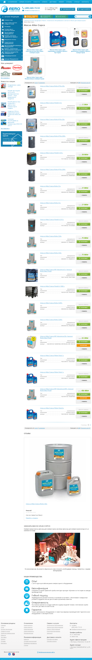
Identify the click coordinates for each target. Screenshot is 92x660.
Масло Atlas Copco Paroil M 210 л (52, 219)
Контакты (85, 2)
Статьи (76, 2)
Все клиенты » (5, 78)
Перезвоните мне (68, 9)
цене (36, 82)
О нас (2, 627)
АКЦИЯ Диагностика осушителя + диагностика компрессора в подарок (14, 105)
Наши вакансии (28, 629)
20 (79, 82)
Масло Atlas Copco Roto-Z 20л (36, 504)
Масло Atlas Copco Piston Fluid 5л (52, 408)
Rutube (13, 654)
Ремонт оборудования (53, 629)
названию (42, 82)
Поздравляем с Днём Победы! (14, 85)
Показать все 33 (85, 82)
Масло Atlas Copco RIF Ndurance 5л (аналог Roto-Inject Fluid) (56, 270)
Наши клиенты (28, 627)
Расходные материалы (53, 631)
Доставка (53, 2)
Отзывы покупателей (30, 641)
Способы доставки (52, 639)
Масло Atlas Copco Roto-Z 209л (51, 303)
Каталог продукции (6, 629)
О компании (12, 2)
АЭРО (11, 9)
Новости (36, 2)
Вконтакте (9, 654)
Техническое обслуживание (55, 625)
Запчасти (49, 633)
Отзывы (69, 2)
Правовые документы (30, 643)
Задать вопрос (85, 9)
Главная (4, 2)
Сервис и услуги (25, 2)
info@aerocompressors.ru (32, 10)
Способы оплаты (52, 641)
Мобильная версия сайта (47, 652)
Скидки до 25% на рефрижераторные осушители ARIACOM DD (14, 113)
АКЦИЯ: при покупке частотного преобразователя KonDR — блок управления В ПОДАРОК (14, 95)
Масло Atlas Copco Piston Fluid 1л (52, 355)
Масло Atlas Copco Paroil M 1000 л (52, 286)
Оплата (44, 2)
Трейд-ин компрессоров (8, 633)
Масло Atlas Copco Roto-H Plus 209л (52, 136)
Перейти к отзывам (32, 518)
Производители (28, 633)
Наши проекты (28, 625)
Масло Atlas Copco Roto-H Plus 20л (52, 86)
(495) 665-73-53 (32, 8)
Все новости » (5, 128)
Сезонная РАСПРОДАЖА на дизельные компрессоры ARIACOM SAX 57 (15, 122)
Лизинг (61, 2)
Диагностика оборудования (55, 627)
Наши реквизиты (29, 631)
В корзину (84, 91)
